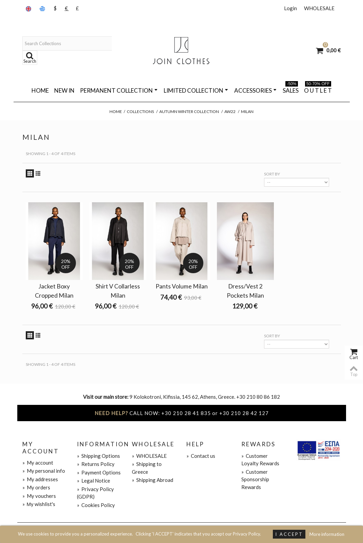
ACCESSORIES (255, 90)
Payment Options (99, 472)
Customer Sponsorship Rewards (255, 479)
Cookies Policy (96, 505)
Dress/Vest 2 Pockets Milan (245, 291)
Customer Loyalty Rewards (260, 460)
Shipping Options (98, 456)
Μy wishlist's (39, 504)
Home (40, 90)
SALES (291, 89)
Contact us (200, 456)
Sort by (272, 173)
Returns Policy (96, 464)
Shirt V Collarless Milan (118, 291)
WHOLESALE (319, 8)
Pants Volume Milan (182, 286)
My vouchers (39, 496)
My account (37, 463)
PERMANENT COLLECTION (119, 90)
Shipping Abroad (152, 480)
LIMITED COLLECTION (196, 90)
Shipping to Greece (147, 468)
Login (290, 8)
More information (326, 534)
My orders (36, 487)
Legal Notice (93, 481)
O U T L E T (318, 89)
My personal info (43, 471)
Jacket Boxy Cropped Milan (54, 291)
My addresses (40, 479)
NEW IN (64, 90)
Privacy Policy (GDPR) (95, 493)
